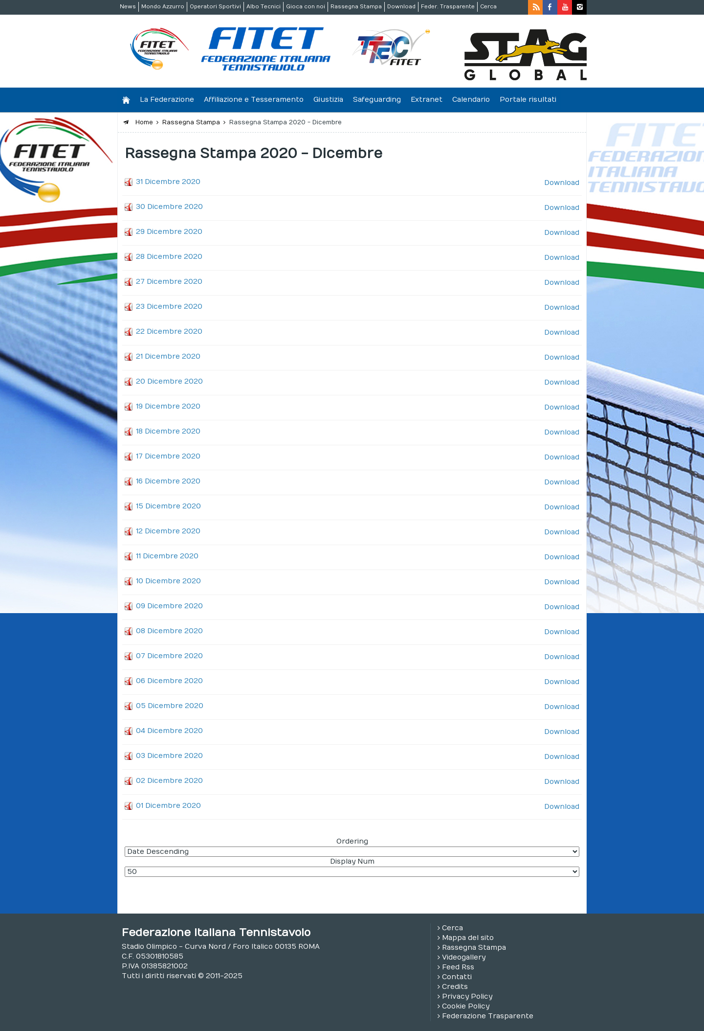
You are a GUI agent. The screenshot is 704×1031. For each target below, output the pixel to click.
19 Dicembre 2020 (168, 406)
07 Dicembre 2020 (169, 656)
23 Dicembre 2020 (169, 306)
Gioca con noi (305, 6)
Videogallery (463, 957)
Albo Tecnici (263, 6)
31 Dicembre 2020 (168, 182)
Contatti (457, 977)
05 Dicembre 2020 (169, 706)
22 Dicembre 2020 (169, 331)
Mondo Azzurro (162, 6)
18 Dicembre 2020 (168, 431)
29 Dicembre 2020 (169, 232)
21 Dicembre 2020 (168, 356)
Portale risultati (528, 99)
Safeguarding (377, 99)
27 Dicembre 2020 (169, 281)
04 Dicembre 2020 (169, 731)
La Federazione (167, 99)
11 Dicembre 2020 (167, 556)
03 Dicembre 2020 (169, 756)
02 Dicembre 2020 (169, 781)
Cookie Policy (465, 1006)
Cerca (488, 6)
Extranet (426, 99)
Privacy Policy (467, 996)
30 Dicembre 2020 (169, 207)
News (128, 6)
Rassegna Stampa (356, 6)
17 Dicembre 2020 (168, 456)
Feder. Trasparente (448, 6)
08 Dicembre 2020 (169, 631)
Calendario (471, 99)
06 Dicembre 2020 (169, 681)
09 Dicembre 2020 (169, 606)
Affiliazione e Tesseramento (254, 99)
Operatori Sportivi (215, 6)
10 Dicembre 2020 (168, 581)
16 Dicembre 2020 (168, 481)
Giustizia (328, 99)
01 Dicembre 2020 (168, 806)
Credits (455, 987)
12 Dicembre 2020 (168, 531)
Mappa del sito (468, 938)
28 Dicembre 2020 (169, 256)
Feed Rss (458, 967)
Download (401, 6)
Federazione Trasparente (487, 1016)
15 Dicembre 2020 (168, 506)
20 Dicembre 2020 (169, 381)
